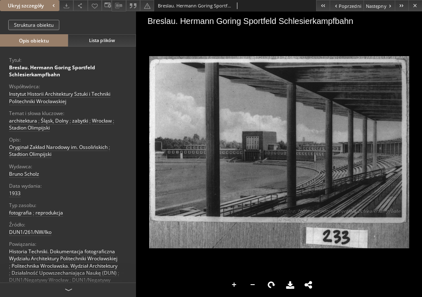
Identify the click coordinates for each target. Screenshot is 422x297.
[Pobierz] (66, 5)
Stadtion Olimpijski (30, 154)
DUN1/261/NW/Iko (30, 232)
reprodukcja (49, 212)
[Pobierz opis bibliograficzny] (119, 6)
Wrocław (102, 120)
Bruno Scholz (24, 173)
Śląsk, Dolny (54, 120)
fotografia (20, 212)
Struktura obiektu (34, 24)
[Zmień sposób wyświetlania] (107, 5)
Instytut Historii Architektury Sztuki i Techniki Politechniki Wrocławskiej (59, 97)
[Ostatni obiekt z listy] (401, 5)
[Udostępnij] (80, 5)
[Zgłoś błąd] (147, 5)
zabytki (80, 120)
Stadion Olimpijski (29, 127)
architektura (23, 120)
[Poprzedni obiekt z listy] (346, 5)
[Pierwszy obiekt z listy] (323, 5)
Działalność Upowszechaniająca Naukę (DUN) (64, 272)
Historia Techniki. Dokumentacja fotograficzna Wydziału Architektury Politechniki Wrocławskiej (63, 255)
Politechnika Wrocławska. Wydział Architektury (64, 265)
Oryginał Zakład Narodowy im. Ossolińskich (58, 147)
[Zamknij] (415, 5)
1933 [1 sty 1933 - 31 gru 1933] (15, 193)
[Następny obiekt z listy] (379, 5)
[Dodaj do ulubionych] (95, 5)
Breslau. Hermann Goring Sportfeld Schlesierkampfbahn (52, 71)
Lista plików (102, 40)
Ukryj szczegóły (32, 5)
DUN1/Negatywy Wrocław (38, 279)
